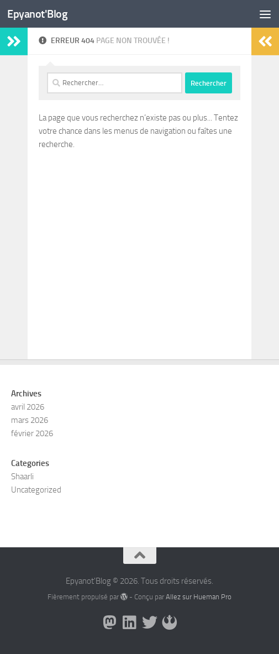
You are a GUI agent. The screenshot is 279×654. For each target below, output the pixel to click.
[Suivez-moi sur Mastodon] (110, 622)
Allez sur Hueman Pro (198, 597)
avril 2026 (27, 407)
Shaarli (22, 477)
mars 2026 (29, 420)
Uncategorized (36, 490)
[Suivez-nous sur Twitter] (149, 622)
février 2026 (32, 433)
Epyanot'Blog (38, 13)
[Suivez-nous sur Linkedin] (130, 622)
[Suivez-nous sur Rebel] (169, 622)
